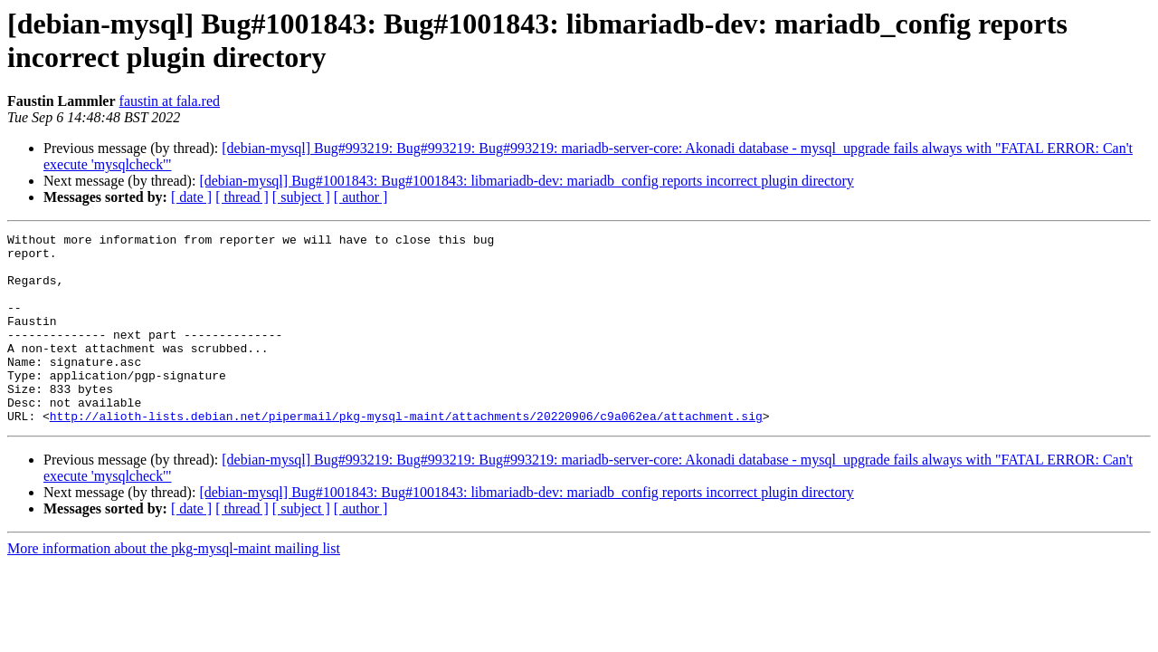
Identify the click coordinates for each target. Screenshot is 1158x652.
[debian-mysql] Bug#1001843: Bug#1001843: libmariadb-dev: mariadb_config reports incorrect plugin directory (526, 180)
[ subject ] (301, 197)
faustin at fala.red (170, 101)
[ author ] (361, 197)
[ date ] (191, 197)
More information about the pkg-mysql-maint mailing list (173, 586)
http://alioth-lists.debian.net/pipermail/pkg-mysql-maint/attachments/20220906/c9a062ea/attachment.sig (406, 454)
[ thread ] (242, 197)
